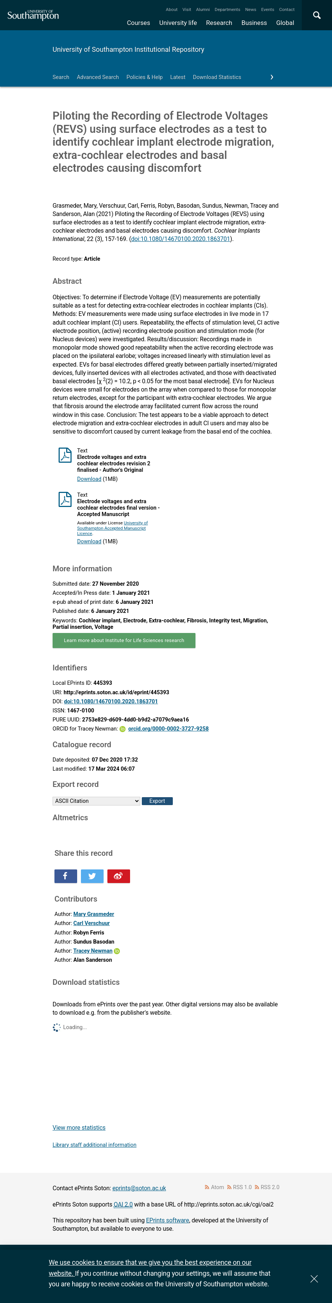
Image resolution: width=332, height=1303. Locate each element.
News (250, 9)
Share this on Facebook (65, 876)
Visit (187, 9)
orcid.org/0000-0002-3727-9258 (168, 729)
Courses (138, 22)
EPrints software (167, 1220)
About (172, 9)
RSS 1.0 (242, 1187)
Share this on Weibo (118, 876)
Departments (227, 9)
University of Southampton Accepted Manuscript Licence (112, 528)
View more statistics (79, 1127)
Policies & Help (144, 77)
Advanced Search (98, 77)
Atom (217, 1187)
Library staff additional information (95, 1145)
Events (268, 9)
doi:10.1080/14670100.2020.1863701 (180, 239)
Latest (177, 77)
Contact (287, 9)
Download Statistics (217, 77)
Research (219, 22)
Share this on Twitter (92, 876)
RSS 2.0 (270, 1187)
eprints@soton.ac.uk (139, 1188)
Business (254, 22)
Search (61, 77)
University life (178, 22)
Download (89, 479)
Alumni (202, 9)
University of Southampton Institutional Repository (128, 49)
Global (285, 22)
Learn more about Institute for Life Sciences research (124, 640)
